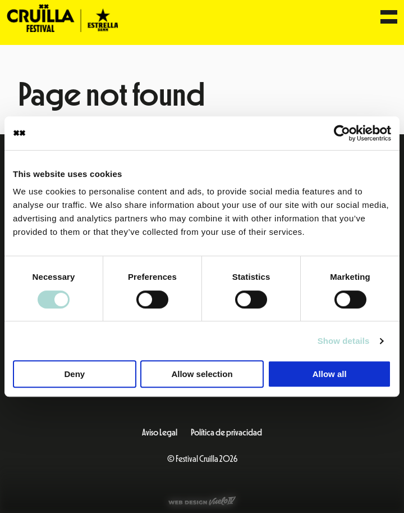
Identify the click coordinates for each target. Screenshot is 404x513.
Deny (74, 374)
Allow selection (201, 374)
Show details (344, 341)
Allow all (330, 374)
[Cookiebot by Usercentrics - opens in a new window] (342, 133)
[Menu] (389, 18)
